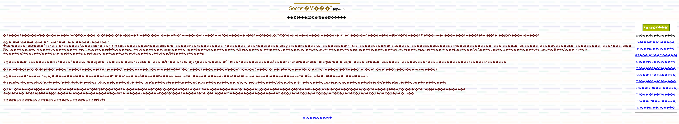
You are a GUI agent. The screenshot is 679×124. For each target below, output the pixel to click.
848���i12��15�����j (656, 42)
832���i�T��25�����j (656, 68)
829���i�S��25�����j (656, 74)
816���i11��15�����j (656, 107)
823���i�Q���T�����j (656, 87)
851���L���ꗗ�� (317, 117)
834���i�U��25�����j (656, 61)
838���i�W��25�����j (656, 55)
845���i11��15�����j (656, 48)
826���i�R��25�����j (656, 81)
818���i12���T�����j (656, 101)
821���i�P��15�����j (656, 94)
